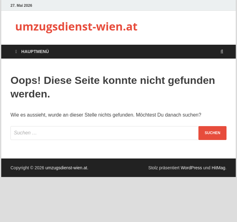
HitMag (218, 167)
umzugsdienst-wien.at (76, 26)
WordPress (191, 167)
